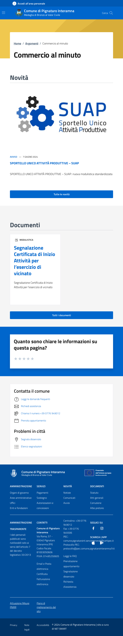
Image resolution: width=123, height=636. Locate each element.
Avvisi (66, 503)
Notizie (67, 493)
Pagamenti (42, 493)
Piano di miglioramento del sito (46, 607)
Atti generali (96, 498)
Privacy (13, 625)
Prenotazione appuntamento (71, 563)
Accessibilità (43, 625)
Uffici (12, 503)
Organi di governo (19, 493)
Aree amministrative (21, 498)
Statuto (94, 493)
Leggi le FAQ (70, 556)
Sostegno (42, 498)
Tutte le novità (62, 194)
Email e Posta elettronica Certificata (44, 569)
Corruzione (95, 503)
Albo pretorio (97, 508)
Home (17, 43)
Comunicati (69, 498)
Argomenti (31, 43)
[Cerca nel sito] (111, 13)
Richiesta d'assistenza (69, 584)
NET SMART (60, 629)
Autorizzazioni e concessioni (45, 505)
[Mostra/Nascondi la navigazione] (3, 13)
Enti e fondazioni (19, 508)
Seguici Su (96, 522)
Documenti (97, 486)
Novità (67, 486)
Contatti (42, 522)
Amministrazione (21, 486)
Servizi (41, 486)
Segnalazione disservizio (70, 573)
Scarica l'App (98, 537)
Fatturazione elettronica (43, 581)
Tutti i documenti (61, 315)
